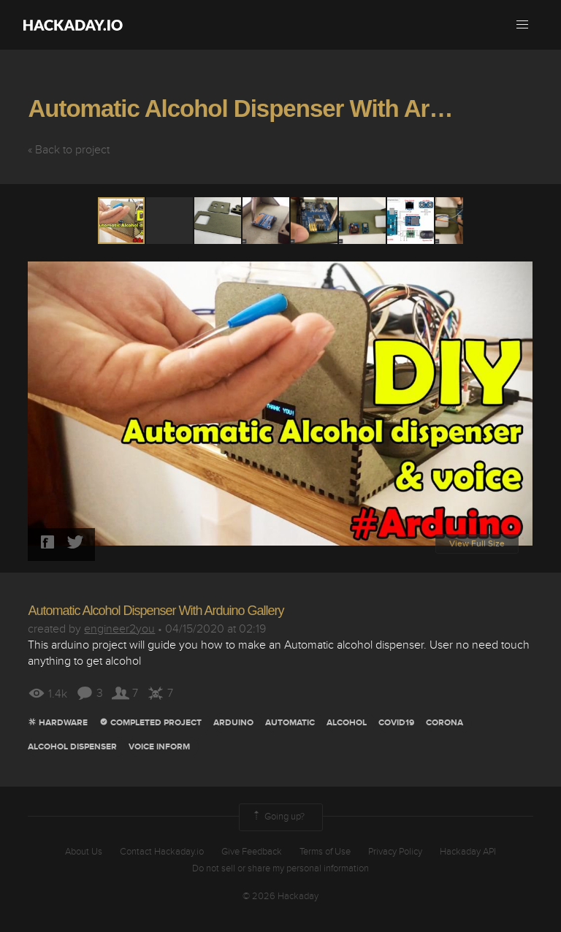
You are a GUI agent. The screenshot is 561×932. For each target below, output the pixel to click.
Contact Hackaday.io (162, 851)
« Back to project (69, 149)
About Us (83, 851)
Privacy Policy (395, 851)
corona (444, 722)
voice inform (159, 746)
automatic (290, 722)
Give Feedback (251, 851)
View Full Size (477, 543)
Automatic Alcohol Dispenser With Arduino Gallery (155, 610)
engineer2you (119, 629)
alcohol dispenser (72, 746)
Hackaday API (468, 851)
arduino (233, 722)
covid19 (396, 722)
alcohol (347, 722)
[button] (522, 25)
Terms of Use (325, 851)
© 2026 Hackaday (280, 896)
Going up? (278, 817)
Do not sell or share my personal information (280, 868)
